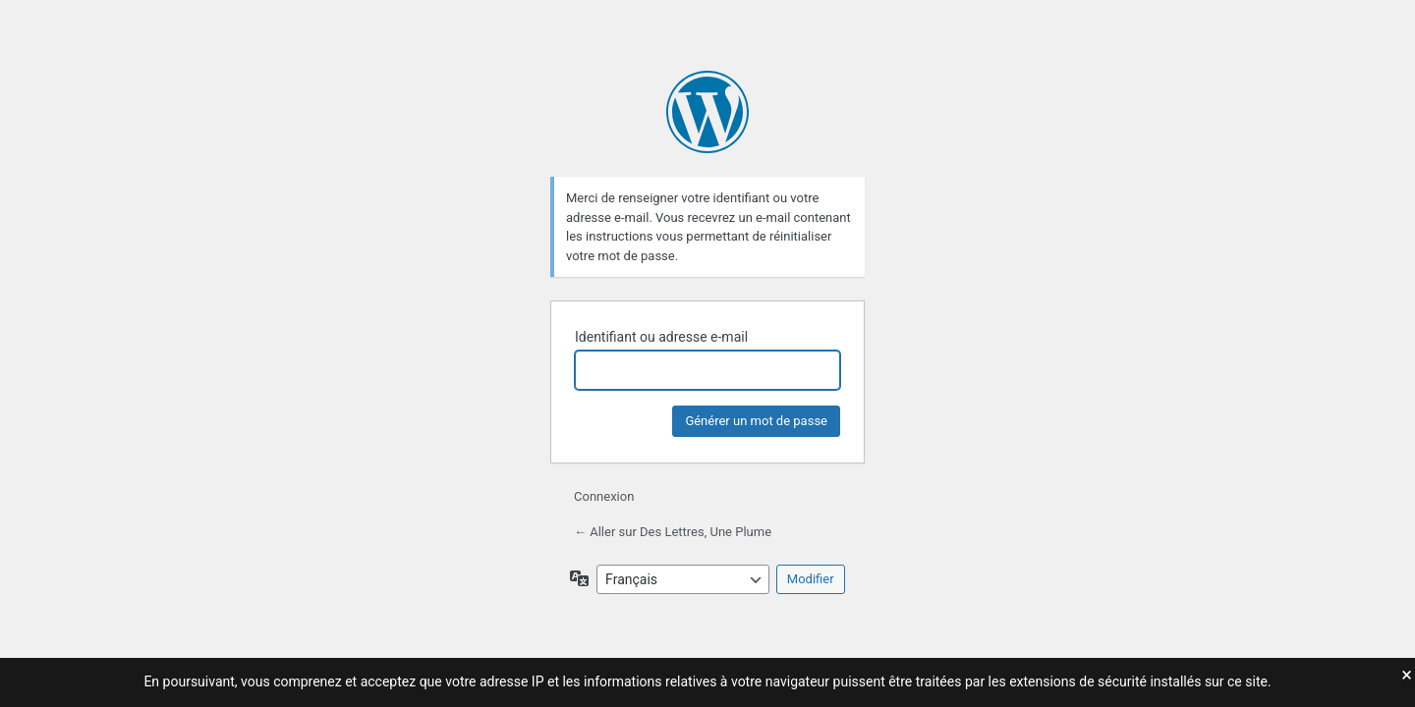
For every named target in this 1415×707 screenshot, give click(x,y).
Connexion (604, 496)
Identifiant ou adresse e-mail (661, 337)
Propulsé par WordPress (707, 112)
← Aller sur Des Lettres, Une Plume (672, 531)
